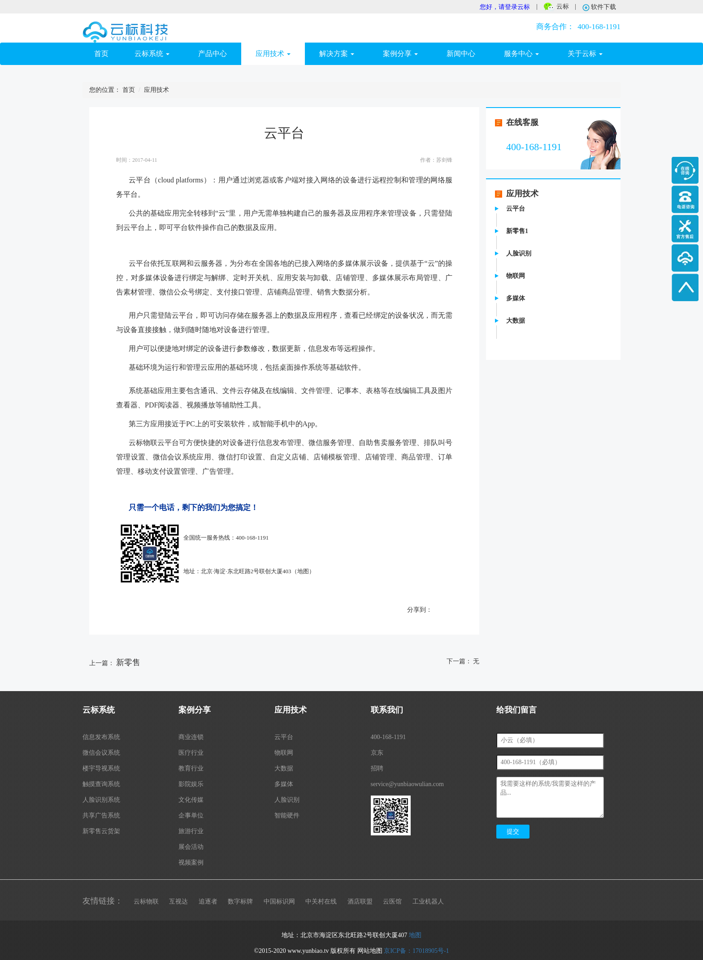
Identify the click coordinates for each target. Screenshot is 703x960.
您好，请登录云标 (505, 7)
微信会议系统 (101, 752)
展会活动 (191, 846)
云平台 (515, 208)
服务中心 (521, 53)
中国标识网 (279, 901)
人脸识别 (518, 253)
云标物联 (146, 901)
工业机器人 (428, 901)
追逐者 (208, 901)
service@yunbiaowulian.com (407, 784)
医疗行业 (191, 752)
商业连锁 (191, 737)
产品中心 (212, 53)
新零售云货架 (101, 831)
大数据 (515, 320)
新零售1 (517, 231)
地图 (303, 571)
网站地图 (369, 950)
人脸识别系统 (101, 799)
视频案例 (191, 862)
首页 (107, 53)
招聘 (377, 768)
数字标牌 (240, 901)
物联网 (515, 275)
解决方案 (336, 53)
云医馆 (392, 901)
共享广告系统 (101, 815)
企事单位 (191, 815)
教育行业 (191, 768)
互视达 (178, 901)
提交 (513, 831)
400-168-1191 (577, 27)
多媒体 (515, 298)
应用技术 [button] (273, 53)
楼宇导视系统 (101, 768)
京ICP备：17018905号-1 (416, 950)
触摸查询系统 (101, 784)
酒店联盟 (360, 901)
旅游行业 (191, 831)
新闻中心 (461, 53)
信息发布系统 (101, 737)
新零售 (128, 662)
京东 (377, 752)
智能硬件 (286, 815)
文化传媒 (191, 799)
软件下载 (599, 7)
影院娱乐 (191, 784)
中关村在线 (321, 901)
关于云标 (585, 53)
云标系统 (152, 53)
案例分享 (400, 53)
